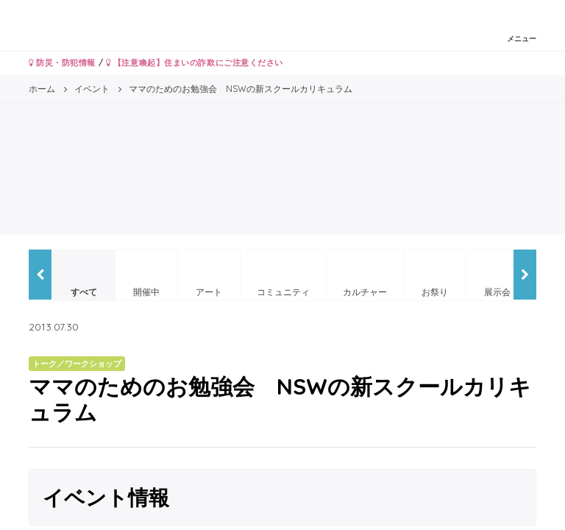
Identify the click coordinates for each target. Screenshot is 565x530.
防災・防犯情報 (62, 62)
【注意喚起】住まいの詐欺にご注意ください (194, 62)
